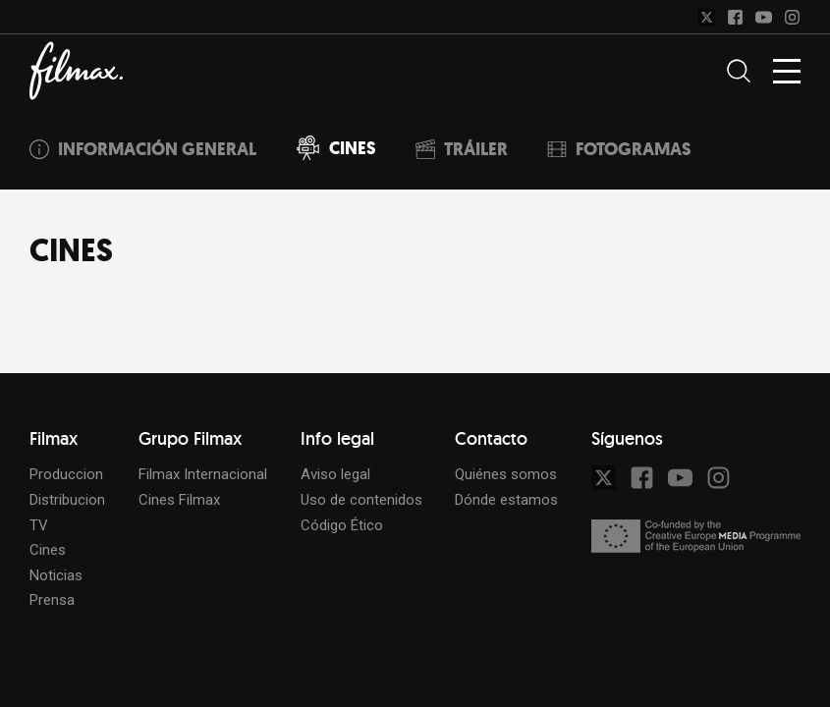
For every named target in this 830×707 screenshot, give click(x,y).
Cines (47, 550)
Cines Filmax (179, 500)
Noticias (56, 575)
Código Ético (342, 525)
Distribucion (67, 500)
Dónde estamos (506, 500)
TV (38, 525)
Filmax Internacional (202, 474)
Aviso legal (335, 474)
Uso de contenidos (361, 500)
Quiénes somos (506, 474)
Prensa (52, 600)
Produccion (66, 474)
